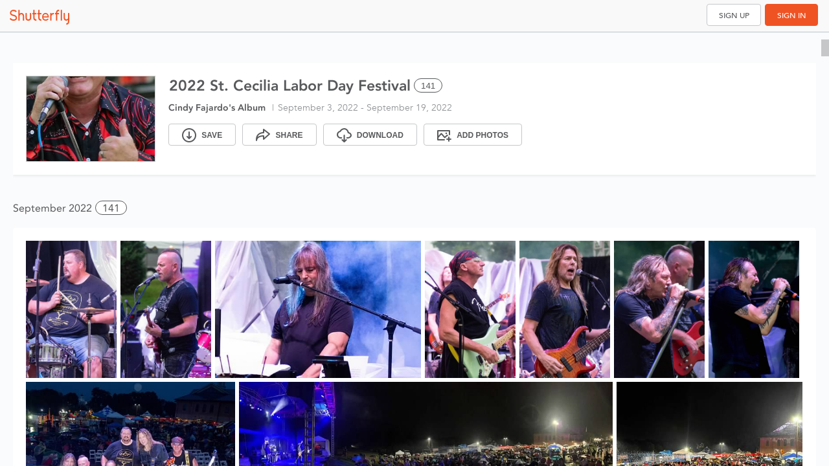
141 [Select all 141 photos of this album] (428, 86)
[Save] (202, 135)
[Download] (370, 135)
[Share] (279, 135)
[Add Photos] (473, 135)
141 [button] (111, 208)
